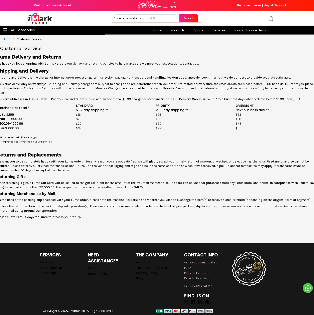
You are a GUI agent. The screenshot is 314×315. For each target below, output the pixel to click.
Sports (198, 30)
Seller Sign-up (51, 267)
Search (188, 18)
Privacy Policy (147, 273)
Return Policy (98, 273)
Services (219, 30)
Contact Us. (190, 63)
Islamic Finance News (250, 30)
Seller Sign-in (50, 273)
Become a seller (249, 5)
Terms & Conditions (151, 267)
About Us (177, 30)
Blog (139, 278)
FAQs (92, 268)
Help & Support (275, 5)
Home (157, 30)
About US (143, 262)
